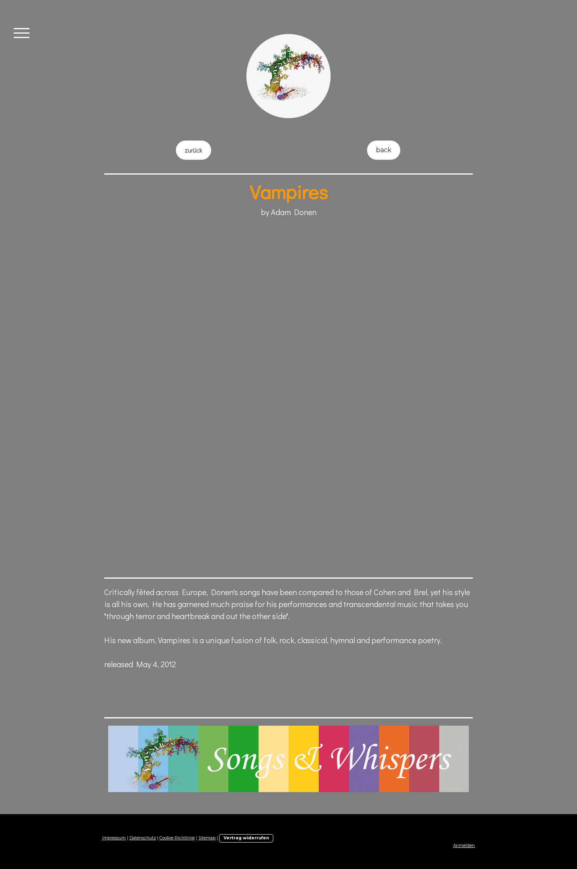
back (383, 150)
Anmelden (464, 845)
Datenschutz (142, 838)
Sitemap (207, 838)
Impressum (114, 838)
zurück (193, 150)
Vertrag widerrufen (246, 838)
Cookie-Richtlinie (177, 838)
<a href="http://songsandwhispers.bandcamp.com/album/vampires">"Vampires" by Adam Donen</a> (244, 486)
